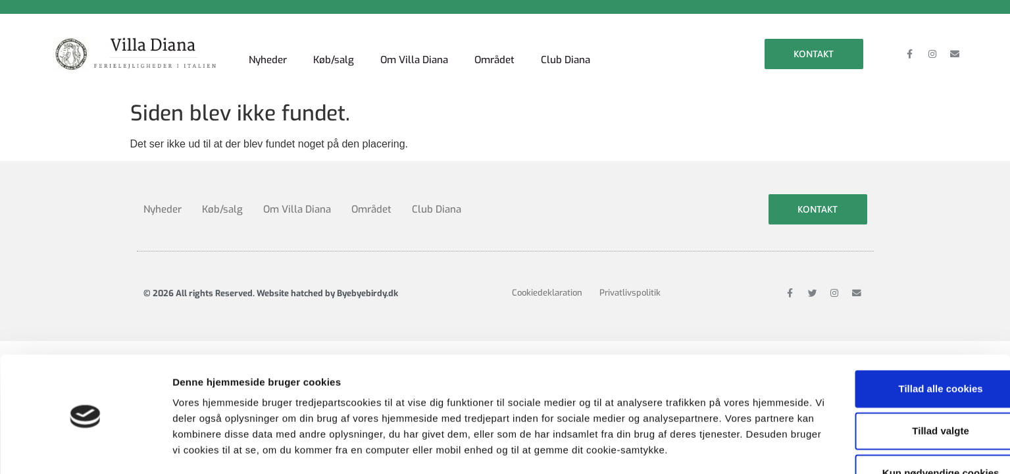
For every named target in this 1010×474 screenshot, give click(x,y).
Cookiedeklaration (547, 284)
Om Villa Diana (422, 49)
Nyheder (269, 49)
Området (506, 49)
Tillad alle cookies (900, 328)
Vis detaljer (684, 448)
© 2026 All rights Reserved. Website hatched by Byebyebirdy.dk (270, 284)
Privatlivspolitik (633, 284)
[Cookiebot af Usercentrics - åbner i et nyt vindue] (85, 448)
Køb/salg (337, 49)
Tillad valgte (900, 370)
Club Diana (579, 49)
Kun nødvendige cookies (900, 412)
